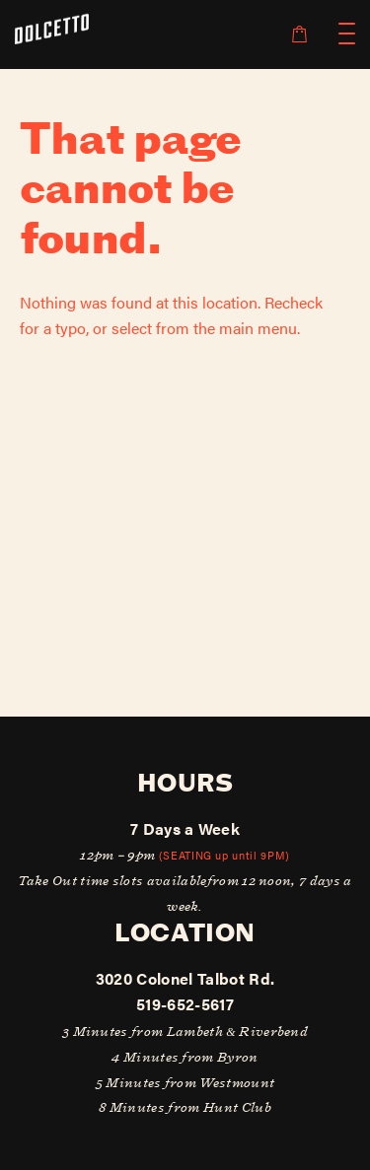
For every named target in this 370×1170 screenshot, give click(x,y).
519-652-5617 (185, 1004)
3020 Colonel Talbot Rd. (185, 978)
